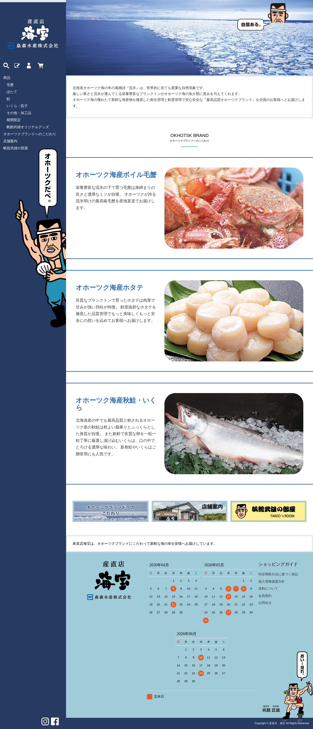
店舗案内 (10, 141)
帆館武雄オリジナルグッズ (28, 127)
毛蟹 (10, 85)
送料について (268, 588)
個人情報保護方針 (271, 581)
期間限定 (14, 120)
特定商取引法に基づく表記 (278, 574)
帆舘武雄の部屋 (15, 148)
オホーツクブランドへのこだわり (29, 134)
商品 (6, 78)
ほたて (12, 92)
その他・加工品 (19, 113)
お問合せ (265, 603)
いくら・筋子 (17, 106)
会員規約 (265, 596)
